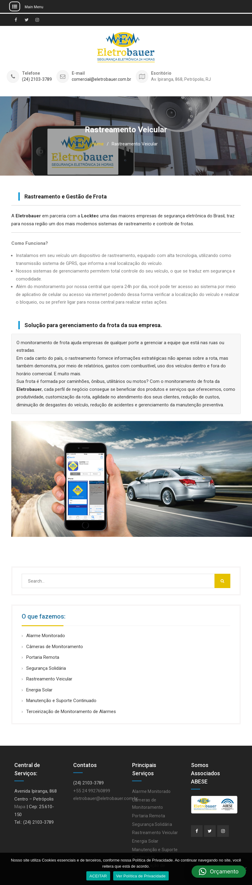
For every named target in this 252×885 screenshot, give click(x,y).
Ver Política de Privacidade (141, 876)
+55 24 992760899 (91, 791)
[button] (219, 871)
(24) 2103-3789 (37, 79)
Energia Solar (39, 690)
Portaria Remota (42, 657)
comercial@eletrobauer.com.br (101, 79)
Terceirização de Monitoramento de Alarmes (71, 711)
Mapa (19, 806)
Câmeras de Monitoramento (54, 646)
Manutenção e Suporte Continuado (61, 700)
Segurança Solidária (46, 668)
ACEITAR (98, 876)
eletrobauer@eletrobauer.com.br (105, 798)
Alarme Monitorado (45, 635)
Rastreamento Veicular (49, 679)
